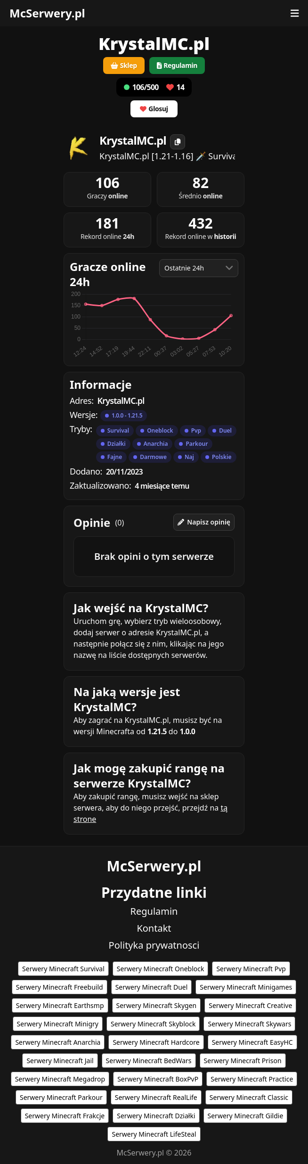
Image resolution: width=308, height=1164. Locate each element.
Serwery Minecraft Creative (250, 1005)
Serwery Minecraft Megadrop (60, 1078)
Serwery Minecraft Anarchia (57, 1042)
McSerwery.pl (47, 13)
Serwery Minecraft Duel (151, 987)
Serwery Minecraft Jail (59, 1060)
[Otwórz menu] (295, 13)
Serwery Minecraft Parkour (61, 1097)
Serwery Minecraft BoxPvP (157, 1078)
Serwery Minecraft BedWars (149, 1060)
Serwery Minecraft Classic (249, 1097)
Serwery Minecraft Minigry (57, 1023)
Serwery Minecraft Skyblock (153, 1023)
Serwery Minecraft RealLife (156, 1097)
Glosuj (154, 108)
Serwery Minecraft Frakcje (65, 1115)
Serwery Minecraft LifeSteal (154, 1134)
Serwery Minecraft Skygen (156, 1005)
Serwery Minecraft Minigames (246, 987)
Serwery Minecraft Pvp (250, 968)
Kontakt (154, 928)
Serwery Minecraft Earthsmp (60, 1005)
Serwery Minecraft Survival (63, 968)
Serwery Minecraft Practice (252, 1078)
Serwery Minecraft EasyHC (252, 1042)
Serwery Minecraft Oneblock (160, 968)
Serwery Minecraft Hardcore (156, 1042)
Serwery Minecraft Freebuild (59, 987)
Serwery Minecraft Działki (156, 1115)
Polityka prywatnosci (154, 945)
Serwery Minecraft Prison (243, 1060)
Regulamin (154, 911)
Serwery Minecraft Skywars (249, 1023)
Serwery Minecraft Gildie (246, 1115)
